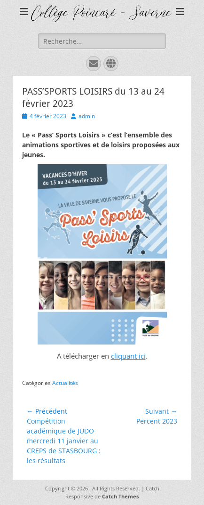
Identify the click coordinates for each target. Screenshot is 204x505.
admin (86, 116)
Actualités (65, 383)
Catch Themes (120, 496)
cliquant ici (128, 356)
